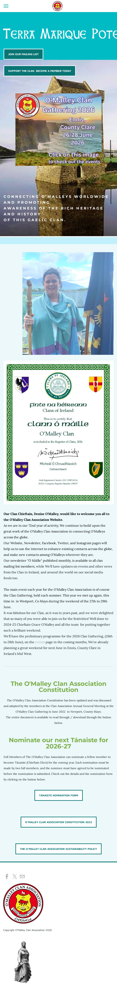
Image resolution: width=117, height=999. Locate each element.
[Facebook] (7, 876)
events (40, 642)
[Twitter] (14, 876)
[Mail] (22, 876)
